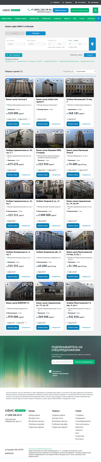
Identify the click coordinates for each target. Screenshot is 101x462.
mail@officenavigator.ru (44, 11)
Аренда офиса (34, 415)
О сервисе (79, 415)
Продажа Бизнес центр (88, 61)
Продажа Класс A (10, 61)
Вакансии (79, 427)
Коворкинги (80, 418)
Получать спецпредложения (84, 361)
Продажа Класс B (22, 61)
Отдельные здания (36, 427)
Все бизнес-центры (36, 421)
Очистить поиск (76, 55)
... (29, 119)
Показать (90, 55)
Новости (78, 430)
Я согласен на (63, 373)
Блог (77, 433)
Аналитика (79, 436)
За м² (70, 40)
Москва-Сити (34, 418)
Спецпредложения (83, 421)
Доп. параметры (15, 55)
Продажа (35, 33)
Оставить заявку (13, 123)
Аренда (15, 33)
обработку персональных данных (60, 374)
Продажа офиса (58, 415)
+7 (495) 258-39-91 (41, 9)
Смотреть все (26, 123)
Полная (75, 40)
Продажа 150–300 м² (36, 61)
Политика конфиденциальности (40, 448)
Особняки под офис (36, 424)
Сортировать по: (68, 71)
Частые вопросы (82, 424)
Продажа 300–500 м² (51, 61)
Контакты (79, 439)
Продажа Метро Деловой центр (69, 61)
